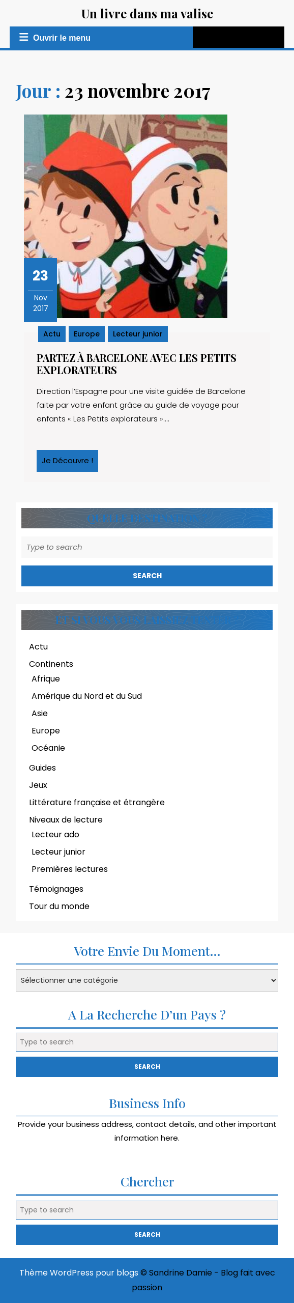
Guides (42, 768)
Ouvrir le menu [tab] (53, 38)
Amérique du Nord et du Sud (87, 696)
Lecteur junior (138, 334)
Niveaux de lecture (66, 820)
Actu (52, 334)
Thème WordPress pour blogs (78, 1273)
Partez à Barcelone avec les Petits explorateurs (137, 364)
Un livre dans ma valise (147, 13)
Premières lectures (70, 869)
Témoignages (56, 889)
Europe (87, 334)
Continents (51, 664)
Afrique (46, 679)
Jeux (38, 785)
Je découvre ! (70, 463)
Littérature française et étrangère (97, 802)
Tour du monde (59, 906)
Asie (40, 713)
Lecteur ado (55, 834)
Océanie (48, 748)
